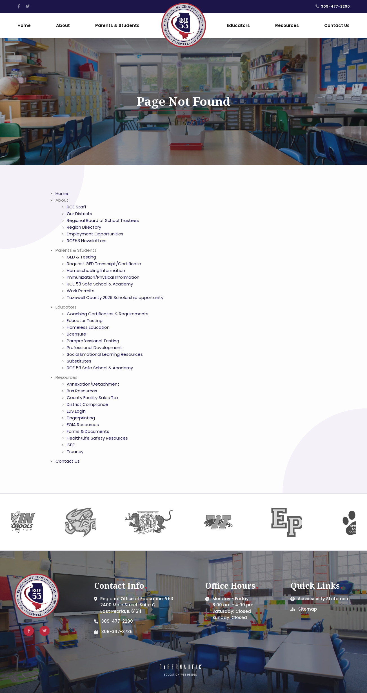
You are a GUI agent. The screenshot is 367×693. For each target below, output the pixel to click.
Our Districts (79, 214)
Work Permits (80, 291)
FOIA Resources (83, 425)
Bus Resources (82, 391)
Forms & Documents (88, 431)
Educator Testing (85, 320)
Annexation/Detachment (93, 384)
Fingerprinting (81, 418)
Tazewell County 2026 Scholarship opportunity (115, 297)
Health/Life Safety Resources (97, 438)
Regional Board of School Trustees (103, 220)
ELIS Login (76, 411)
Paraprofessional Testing (93, 341)
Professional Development (94, 347)
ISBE (71, 445)
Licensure (76, 334)
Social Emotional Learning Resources (105, 354)
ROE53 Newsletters (86, 241)
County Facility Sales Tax (92, 397)
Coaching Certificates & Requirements (107, 314)
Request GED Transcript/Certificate (104, 264)
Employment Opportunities (95, 234)
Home (24, 25)
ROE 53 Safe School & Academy (100, 284)
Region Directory (84, 227)
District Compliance (87, 404)
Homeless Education (88, 327)
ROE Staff (76, 207)
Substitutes (79, 361)
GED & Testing (81, 257)
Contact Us (337, 25)
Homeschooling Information (96, 270)
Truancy (75, 451)
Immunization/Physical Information (103, 277)
